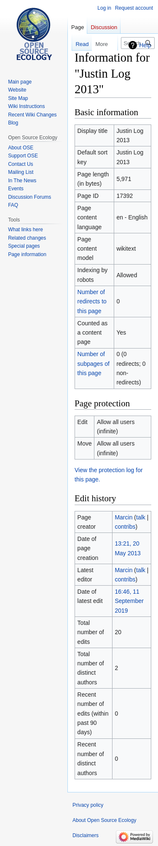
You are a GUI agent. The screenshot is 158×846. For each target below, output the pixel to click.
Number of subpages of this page (94, 363)
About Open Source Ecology (104, 820)
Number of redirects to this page (92, 301)
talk (140, 517)
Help (145, 45)
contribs (125, 526)
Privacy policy (87, 805)
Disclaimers (85, 835)
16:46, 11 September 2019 (129, 601)
